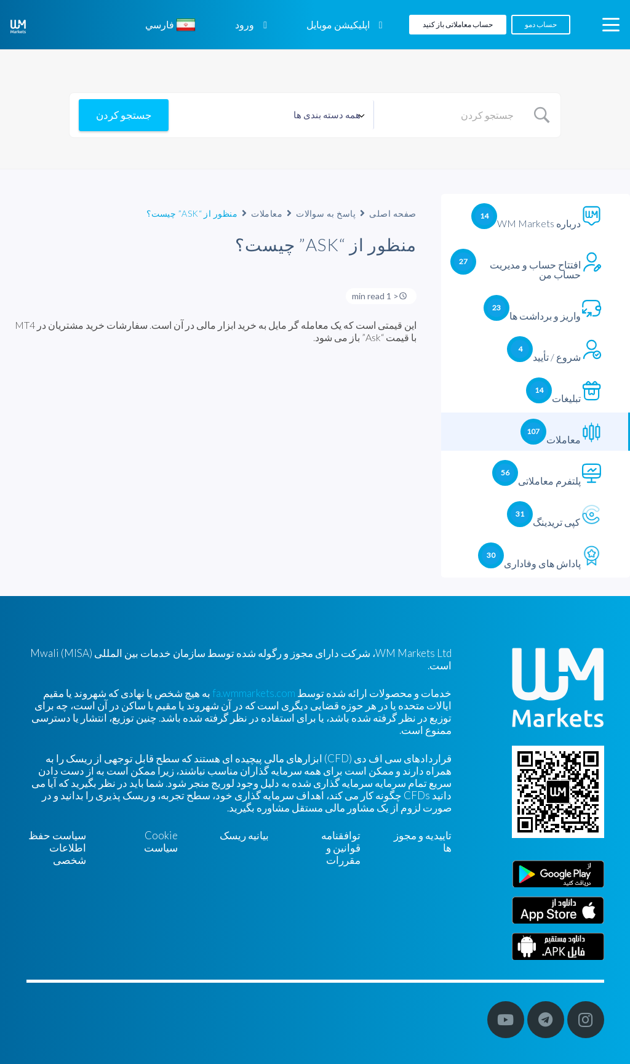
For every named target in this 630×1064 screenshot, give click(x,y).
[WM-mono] (18, 26)
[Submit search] (124, 115)
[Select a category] (277, 114)
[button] (611, 24)
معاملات (266, 213)
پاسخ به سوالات (326, 213)
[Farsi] (558, 946)
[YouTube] (505, 1019)
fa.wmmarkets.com (253, 693)
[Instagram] (585, 1019)
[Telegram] (545, 1019)
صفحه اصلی (392, 213)
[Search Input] (448, 115)
